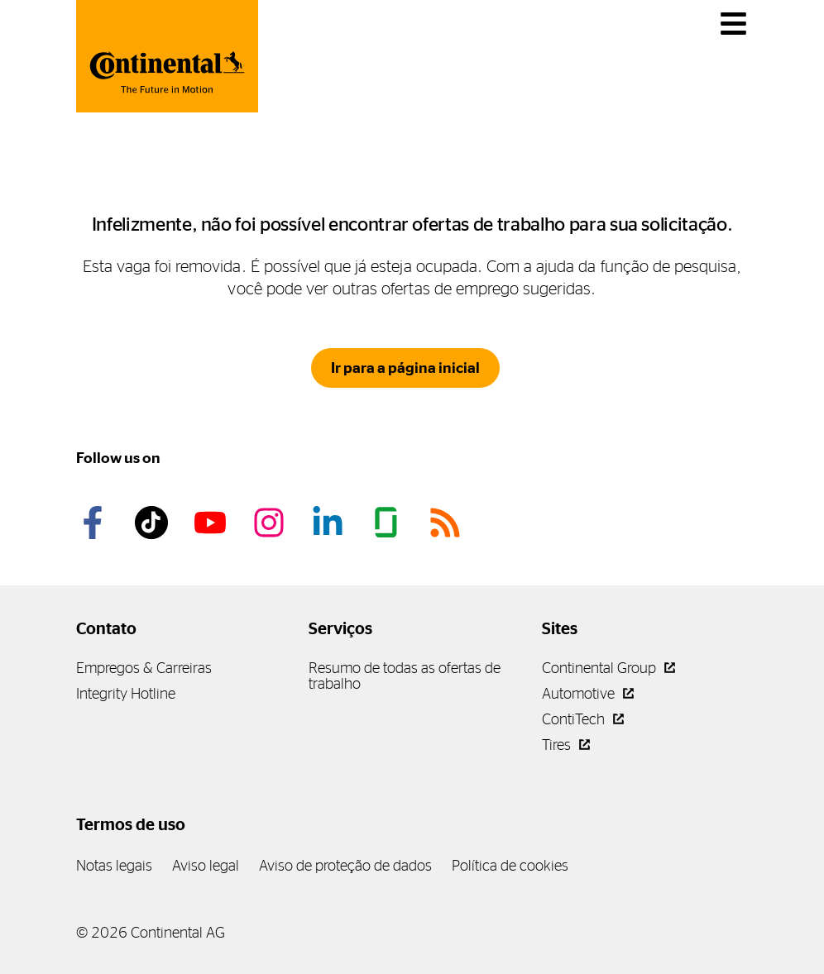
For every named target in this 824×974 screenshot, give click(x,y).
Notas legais (114, 865)
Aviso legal (205, 865)
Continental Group (608, 668)
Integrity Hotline (125, 693)
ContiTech (583, 719)
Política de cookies (510, 865)
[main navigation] (733, 23)
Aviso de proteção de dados (345, 865)
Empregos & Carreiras (144, 668)
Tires (566, 744)
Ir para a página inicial (405, 368)
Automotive (588, 693)
